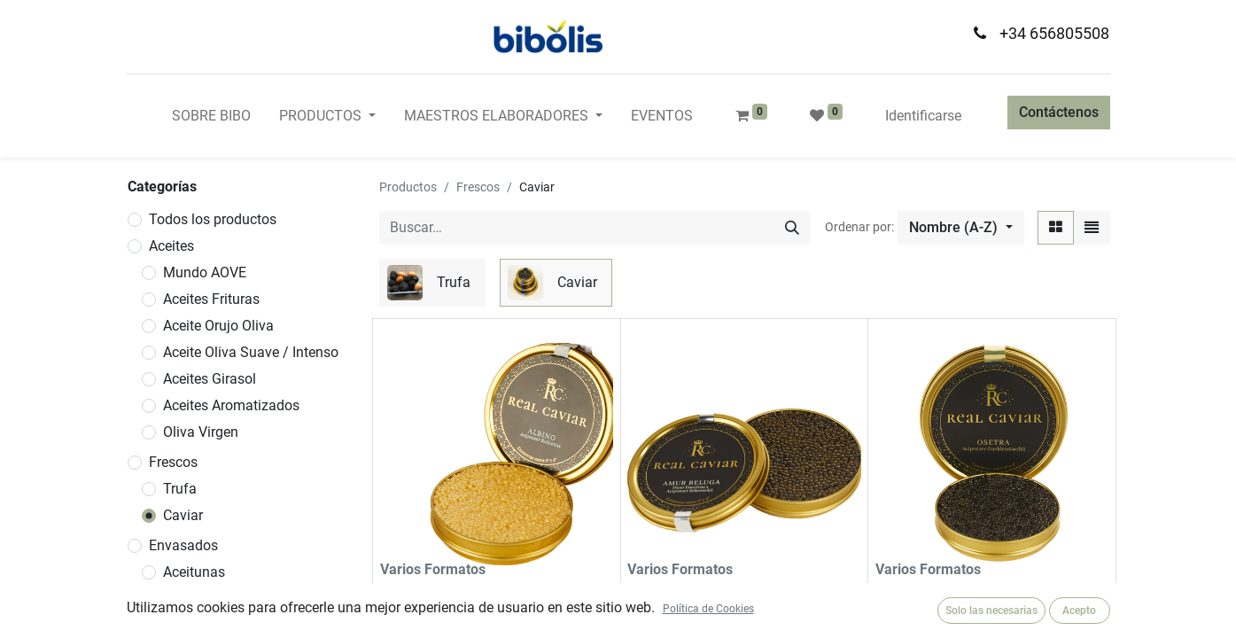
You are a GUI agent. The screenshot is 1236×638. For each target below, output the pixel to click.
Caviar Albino (422, 595)
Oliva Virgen (200, 432)
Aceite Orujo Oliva (218, 325)
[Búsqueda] (792, 228)
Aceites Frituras (211, 299)
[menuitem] (211, 116)
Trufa (180, 488)
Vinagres (190, 598)
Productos (408, 187)
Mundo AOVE (204, 272)
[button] (960, 228)
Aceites (171, 245)
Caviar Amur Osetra (938, 595)
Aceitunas (194, 572)
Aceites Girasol (209, 378)
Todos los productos (212, 219)
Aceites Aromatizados (231, 405)
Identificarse (923, 115)
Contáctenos (1059, 112)
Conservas (196, 625)
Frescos (173, 462)
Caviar (183, 515)
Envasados (183, 545)
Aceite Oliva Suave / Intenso (250, 352)
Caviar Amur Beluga (691, 595)
